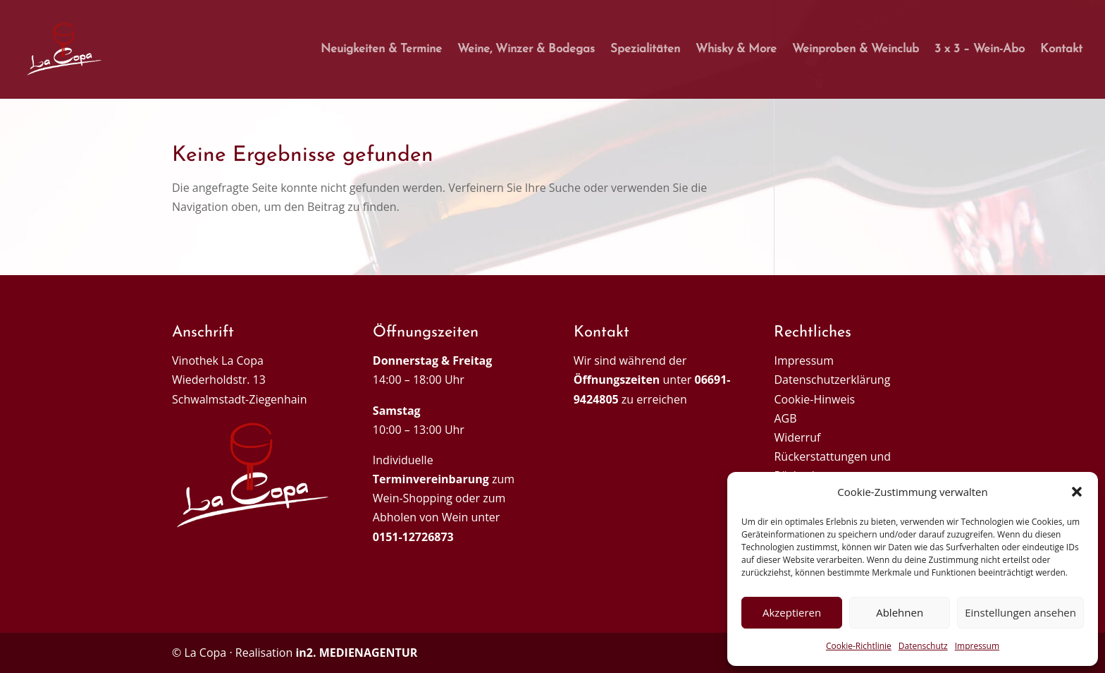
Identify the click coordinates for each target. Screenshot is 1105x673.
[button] (1077, 492)
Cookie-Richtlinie (858, 646)
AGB (785, 418)
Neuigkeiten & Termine (381, 49)
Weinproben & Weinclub (855, 49)
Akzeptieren (792, 612)
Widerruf (797, 437)
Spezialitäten (645, 49)
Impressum (977, 646)
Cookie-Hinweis (814, 399)
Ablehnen (899, 612)
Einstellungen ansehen (1020, 612)
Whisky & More (736, 49)
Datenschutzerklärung (832, 379)
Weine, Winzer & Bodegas (526, 49)
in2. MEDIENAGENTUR (356, 652)
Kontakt (1061, 49)
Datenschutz (923, 646)
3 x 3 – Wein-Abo (979, 49)
